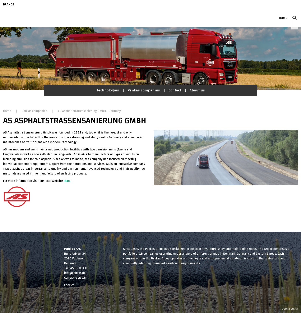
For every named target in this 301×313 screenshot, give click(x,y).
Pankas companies (144, 90)
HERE (67, 181)
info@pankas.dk (74, 273)
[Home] (19, 13)
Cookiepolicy (290, 309)
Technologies (107, 90)
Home (7, 111)
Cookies (69, 285)
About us (197, 90)
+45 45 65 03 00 (75, 268)
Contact (174, 90)
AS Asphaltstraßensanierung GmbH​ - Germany (89, 111)
